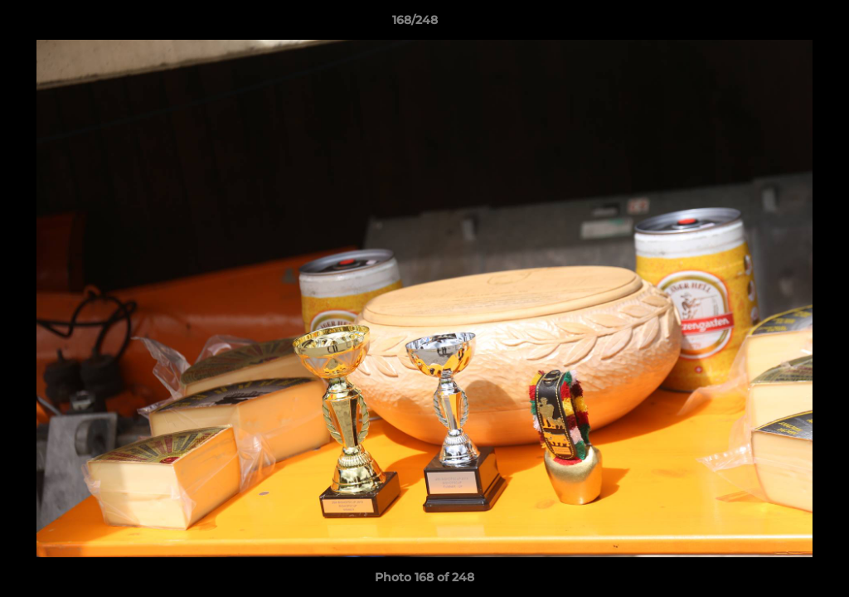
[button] (779, 24)
